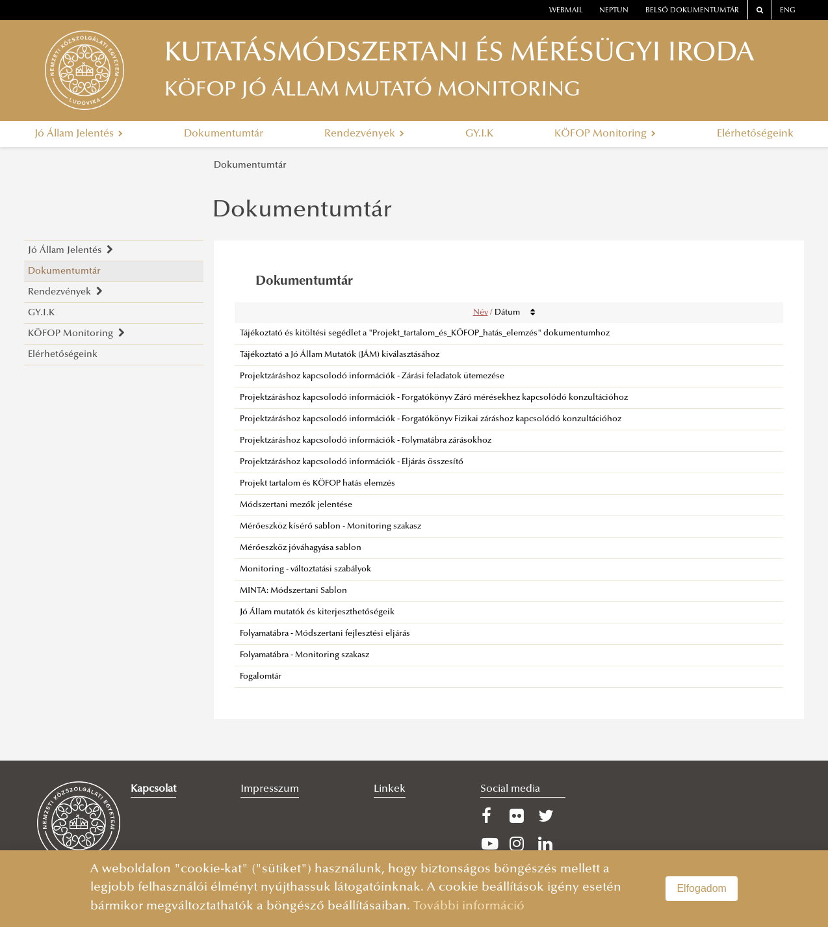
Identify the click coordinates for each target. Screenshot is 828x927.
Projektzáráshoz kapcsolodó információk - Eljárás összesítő (351, 462)
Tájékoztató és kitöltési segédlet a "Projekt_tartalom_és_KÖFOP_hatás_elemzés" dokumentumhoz (425, 333)
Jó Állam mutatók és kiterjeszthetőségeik (317, 612)
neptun (613, 10)
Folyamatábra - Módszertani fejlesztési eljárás (325, 634)
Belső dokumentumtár (692, 10)
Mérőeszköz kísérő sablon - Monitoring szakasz (330, 526)
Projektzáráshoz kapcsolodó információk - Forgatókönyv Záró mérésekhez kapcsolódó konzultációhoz (434, 398)
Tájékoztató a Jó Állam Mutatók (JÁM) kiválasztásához (339, 355)
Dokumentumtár (223, 134)
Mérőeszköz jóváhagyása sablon (300, 548)
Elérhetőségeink (755, 134)
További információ (468, 906)
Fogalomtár (260, 677)
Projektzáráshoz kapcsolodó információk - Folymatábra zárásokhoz (365, 441)
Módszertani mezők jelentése (296, 505)
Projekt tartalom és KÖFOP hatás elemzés (317, 484)
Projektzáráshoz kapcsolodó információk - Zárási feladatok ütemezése (372, 376)
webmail (566, 10)
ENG (788, 10)
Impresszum (269, 789)
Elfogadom (702, 888)
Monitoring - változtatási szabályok (305, 569)
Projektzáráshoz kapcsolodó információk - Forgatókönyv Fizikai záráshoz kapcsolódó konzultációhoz (430, 419)
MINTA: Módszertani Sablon (293, 591)
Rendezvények (364, 134)
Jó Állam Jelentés (78, 134)
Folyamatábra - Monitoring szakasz (304, 655)
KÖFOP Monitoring (605, 134)
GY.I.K (479, 134)
